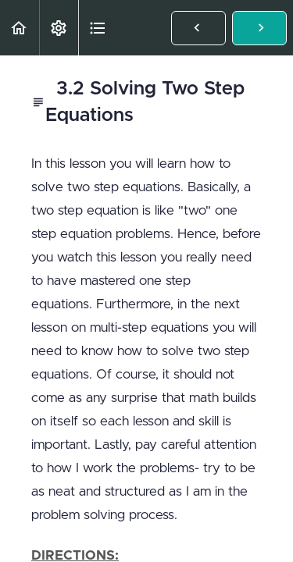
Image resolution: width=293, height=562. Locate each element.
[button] (19, 27)
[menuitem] (58, 27)
